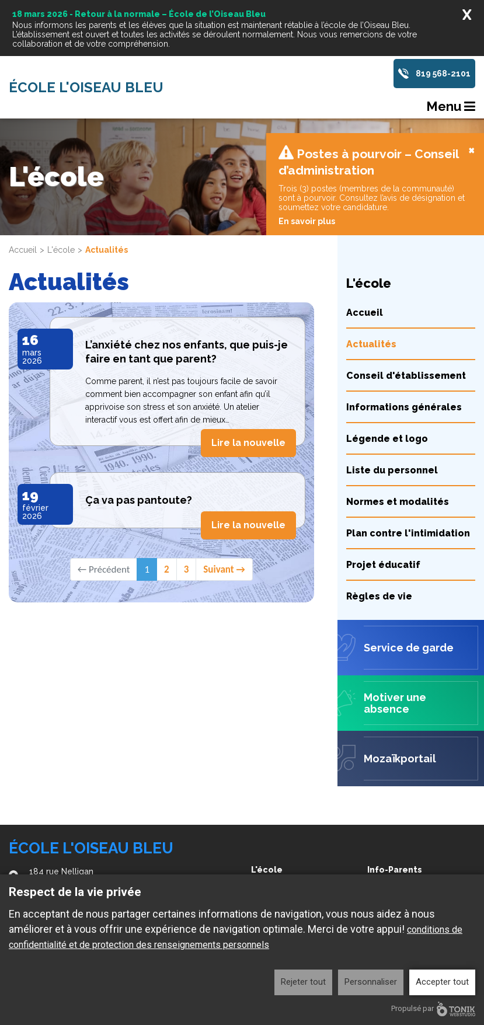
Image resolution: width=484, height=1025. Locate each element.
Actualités (371, 278)
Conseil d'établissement (406, 309)
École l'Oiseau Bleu (86, 88)
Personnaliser (370, 982)
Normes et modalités (397, 435)
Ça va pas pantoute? (138, 434)
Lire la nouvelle (248, 376)
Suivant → (224, 503)
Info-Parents (394, 869)
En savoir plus (306, 155)
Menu (450, 106)
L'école (61, 184)
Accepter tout (442, 982)
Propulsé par (433, 1009)
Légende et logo (387, 372)
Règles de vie (379, 530)
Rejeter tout (303, 982)
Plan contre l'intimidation (408, 467)
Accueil (23, 184)
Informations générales (404, 341)
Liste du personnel (392, 404)
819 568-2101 (443, 73)
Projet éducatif (383, 498)
